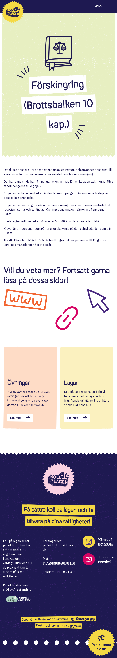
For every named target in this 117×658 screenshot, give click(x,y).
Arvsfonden (21, 589)
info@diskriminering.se (59, 563)
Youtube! (104, 561)
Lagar (71, 382)
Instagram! (105, 544)
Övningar (18, 382)
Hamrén (75, 626)
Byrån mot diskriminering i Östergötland (66, 619)
